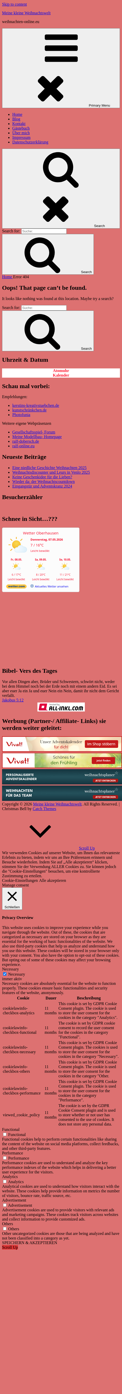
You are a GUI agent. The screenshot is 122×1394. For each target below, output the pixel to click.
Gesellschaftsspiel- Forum (33, 432)
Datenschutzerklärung (30, 142)
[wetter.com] (16, 587)
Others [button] (7, 1224)
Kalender (61, 375)
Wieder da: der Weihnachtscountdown (43, 481)
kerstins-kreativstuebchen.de (35, 405)
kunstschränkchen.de (29, 410)
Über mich (21, 133)
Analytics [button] (10, 1176)
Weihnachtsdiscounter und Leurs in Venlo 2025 (51, 472)
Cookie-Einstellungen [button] (20, 880)
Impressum (21, 137)
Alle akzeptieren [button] (52, 880)
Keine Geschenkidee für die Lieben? (42, 477)
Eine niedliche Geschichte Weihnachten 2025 (49, 468)
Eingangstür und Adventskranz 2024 (42, 486)
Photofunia (21, 414)
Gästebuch (21, 128)
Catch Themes (44, 809)
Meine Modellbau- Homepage (37, 437)
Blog (16, 119)
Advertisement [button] (14, 1200)
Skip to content (14, 4)
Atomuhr (61, 370)
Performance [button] (12, 1153)
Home (17, 114)
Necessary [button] (10, 969)
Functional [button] (10, 1129)
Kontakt (19, 123)
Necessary (16, 974)
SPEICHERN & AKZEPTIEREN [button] (29, 1243)
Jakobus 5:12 (13, 700)
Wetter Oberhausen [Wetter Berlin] (40, 532)
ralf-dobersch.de (25, 441)
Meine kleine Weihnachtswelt (26, 13)
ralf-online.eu (23, 446)
